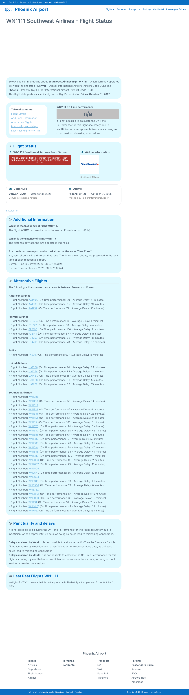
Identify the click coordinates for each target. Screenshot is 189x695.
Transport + (135, 9)
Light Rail (102, 673)
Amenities (137, 681)
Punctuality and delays (24, 126)
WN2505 (34, 468)
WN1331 (33, 413)
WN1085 (33, 396)
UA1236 (33, 367)
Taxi (99, 668)
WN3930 (34, 497)
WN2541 (33, 472)
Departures (34, 668)
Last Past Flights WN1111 (25, 130)
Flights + (109, 9)
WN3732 (34, 489)
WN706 (33, 510)
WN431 (33, 501)
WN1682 (33, 438)
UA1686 (33, 379)
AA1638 (33, 303)
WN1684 (33, 447)
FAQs (134, 673)
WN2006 (34, 459)
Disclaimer (59, 692)
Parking (147, 9)
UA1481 (33, 375)
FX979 (32, 354)
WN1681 (33, 434)
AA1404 (33, 299)
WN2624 (34, 476)
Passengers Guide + (176, 9)
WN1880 (33, 455)
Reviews (136, 668)
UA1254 (33, 371)
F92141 (33, 333)
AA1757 (33, 308)
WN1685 (33, 451)
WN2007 (33, 463)
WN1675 (33, 426)
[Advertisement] (94, 52)
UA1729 (33, 383)
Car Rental (158, 9)
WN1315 (33, 404)
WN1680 (33, 430)
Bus (99, 664)
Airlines (32, 677)
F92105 (33, 329)
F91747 (32, 324)
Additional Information (24, 117)
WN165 (33, 421)
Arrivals (32, 664)
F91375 (33, 320)
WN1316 (33, 409)
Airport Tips (139, 677)
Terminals (121, 9)
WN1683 (33, 442)
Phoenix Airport (31, 9)
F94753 (33, 337)
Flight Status (18, 113)
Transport (103, 660)
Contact (69, 692)
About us (78, 692)
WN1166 (33, 400)
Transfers (102, 677)
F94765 (33, 341)
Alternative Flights (21, 121)
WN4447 (33, 506)
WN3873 (34, 493)
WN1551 (33, 417)
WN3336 (34, 484)
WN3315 (33, 480)
